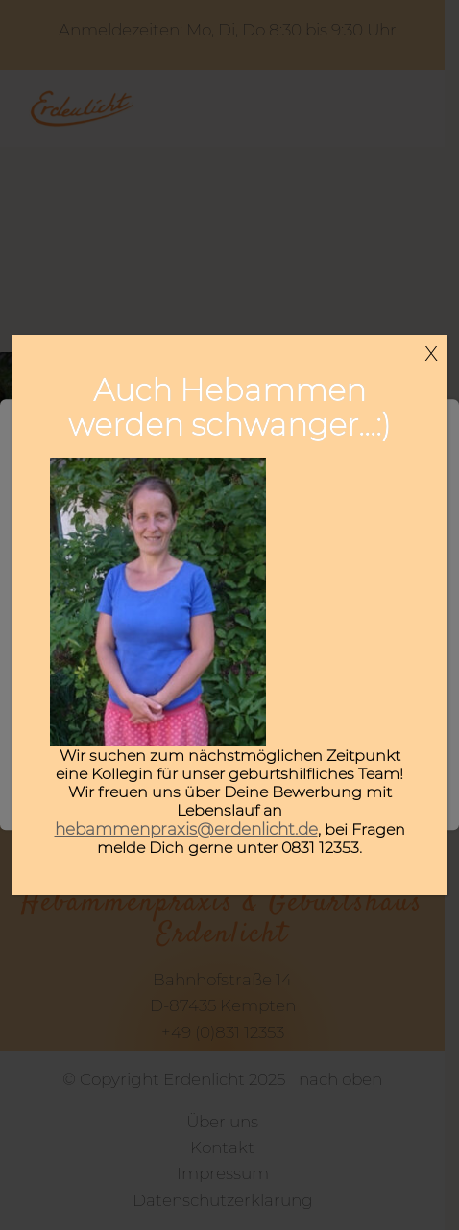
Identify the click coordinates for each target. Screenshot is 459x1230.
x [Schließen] (431, 351)
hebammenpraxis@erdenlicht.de (186, 829)
